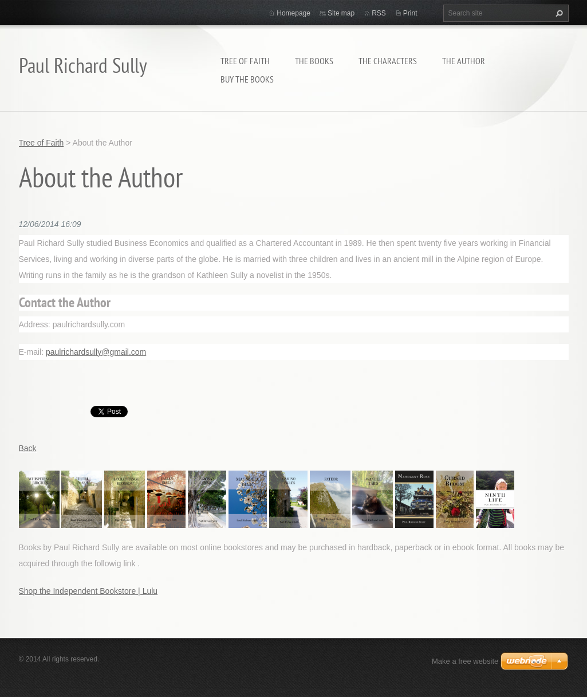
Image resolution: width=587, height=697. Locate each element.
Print (410, 13)
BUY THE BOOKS (247, 79)
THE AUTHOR (463, 60)
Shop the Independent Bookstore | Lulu (88, 591)
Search (557, 13)
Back (28, 448)
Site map (341, 13)
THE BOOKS (314, 60)
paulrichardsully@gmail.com (96, 352)
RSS (379, 13)
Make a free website (465, 661)
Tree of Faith (245, 60)
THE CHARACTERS (387, 60)
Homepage (293, 13)
